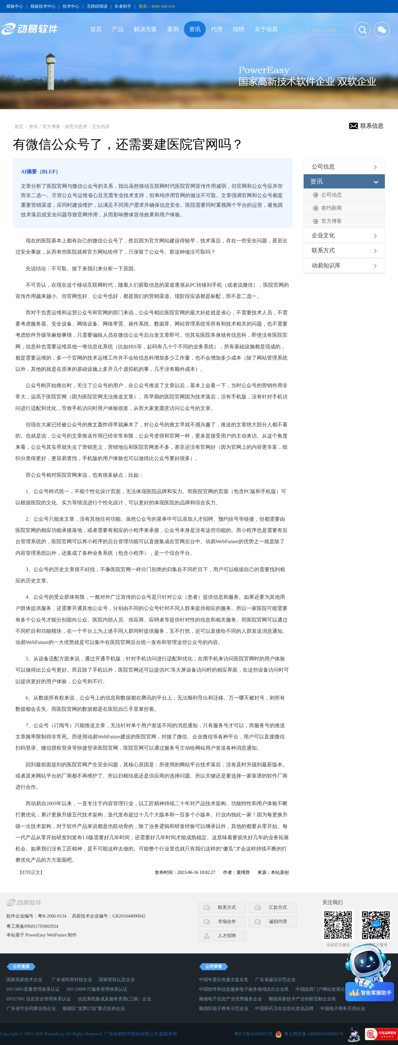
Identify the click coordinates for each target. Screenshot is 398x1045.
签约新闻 (331, 208)
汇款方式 (278, 907)
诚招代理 (278, 921)
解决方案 (145, 29)
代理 (216, 29)
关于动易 (266, 29)
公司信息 (323, 166)
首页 (96, 29)
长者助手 (123, 6)
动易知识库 (326, 265)
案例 (173, 29)
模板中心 (14, 6)
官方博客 (51, 126)
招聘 (238, 29)
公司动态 (331, 194)
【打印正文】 (31, 872)
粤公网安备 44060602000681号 (314, 1034)
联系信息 (372, 126)
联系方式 (323, 250)
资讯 (195, 29)
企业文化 (323, 235)
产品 (118, 29)
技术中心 (71, 6)
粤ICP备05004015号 (253, 1034)
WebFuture (57, 935)
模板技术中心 (43, 6)
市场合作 (227, 921)
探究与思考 (76, 126)
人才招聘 (227, 935)
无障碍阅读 (97, 6)
